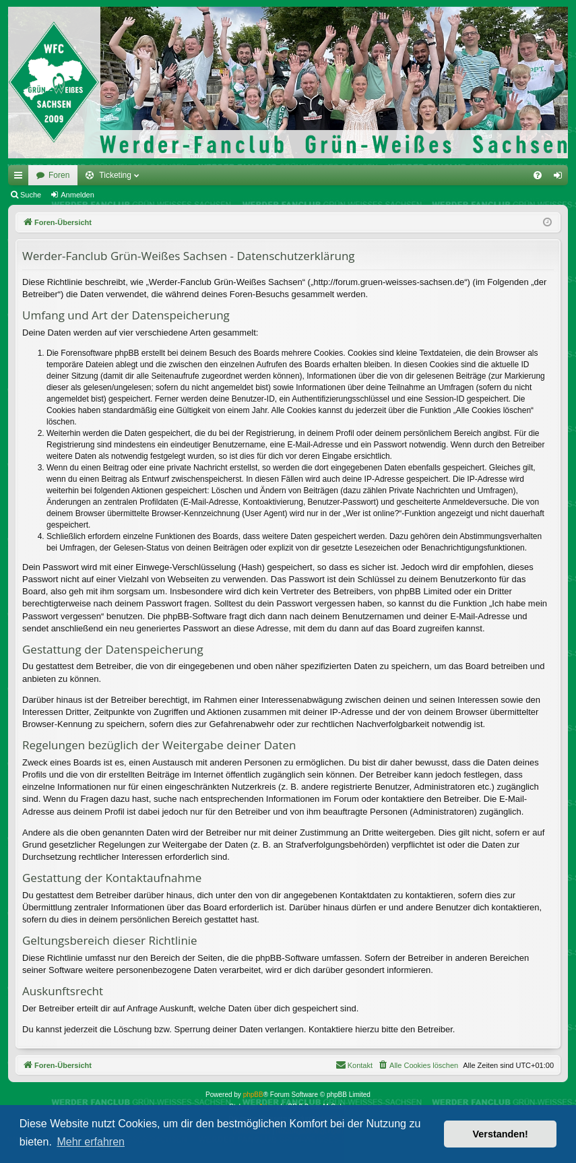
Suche (30, 195)
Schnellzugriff (20, 177)
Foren (59, 175)
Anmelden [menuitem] (561, 177)
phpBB (253, 1094)
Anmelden (77, 195)
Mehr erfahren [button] (91, 1142)
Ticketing (115, 175)
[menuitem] (537, 175)
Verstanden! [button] (500, 1134)
